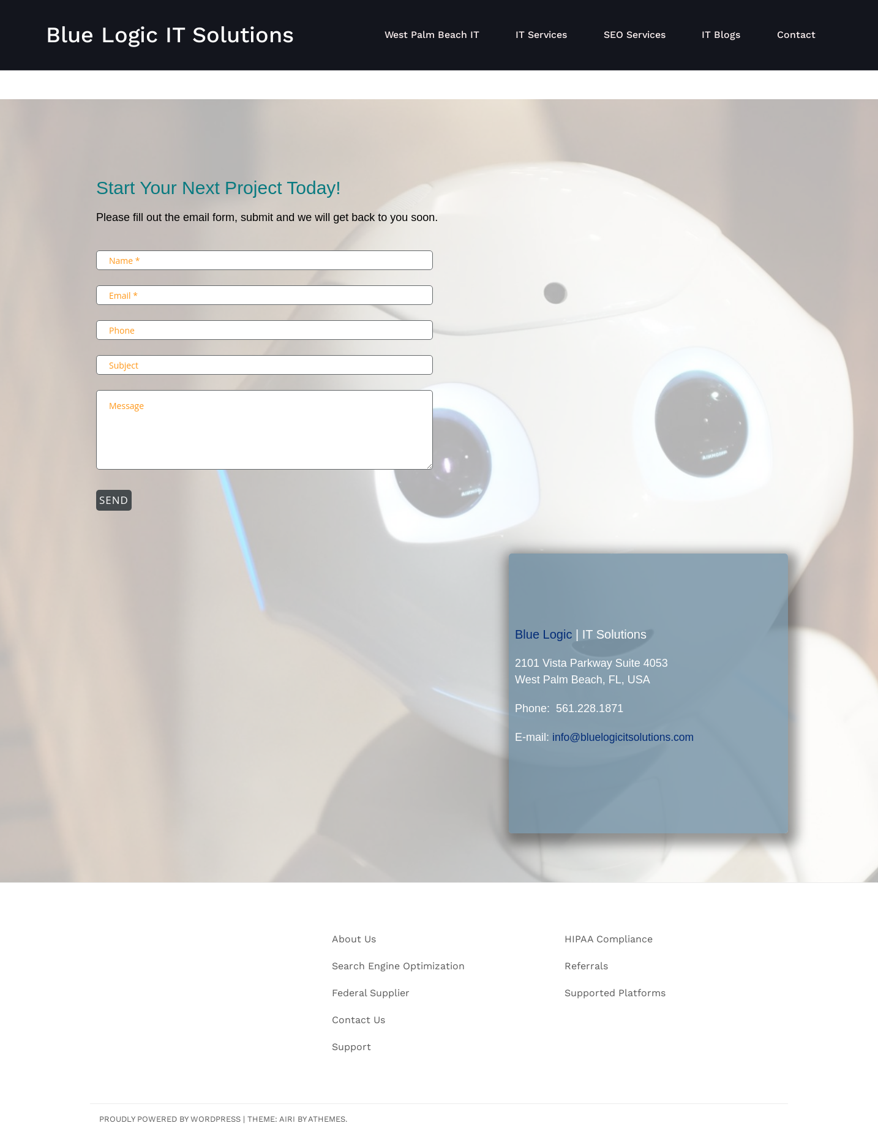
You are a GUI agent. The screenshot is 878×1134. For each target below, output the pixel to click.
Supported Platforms (615, 993)
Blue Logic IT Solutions (170, 35)
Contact (797, 34)
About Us (354, 939)
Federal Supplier (371, 993)
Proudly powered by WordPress (170, 1119)
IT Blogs (725, 34)
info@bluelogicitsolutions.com (624, 737)
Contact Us (358, 1020)
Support (351, 1047)
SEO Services (641, 34)
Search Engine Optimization (398, 966)
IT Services (550, 34)
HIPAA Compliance (609, 939)
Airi (287, 1119)
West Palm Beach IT (442, 34)
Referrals (586, 966)
